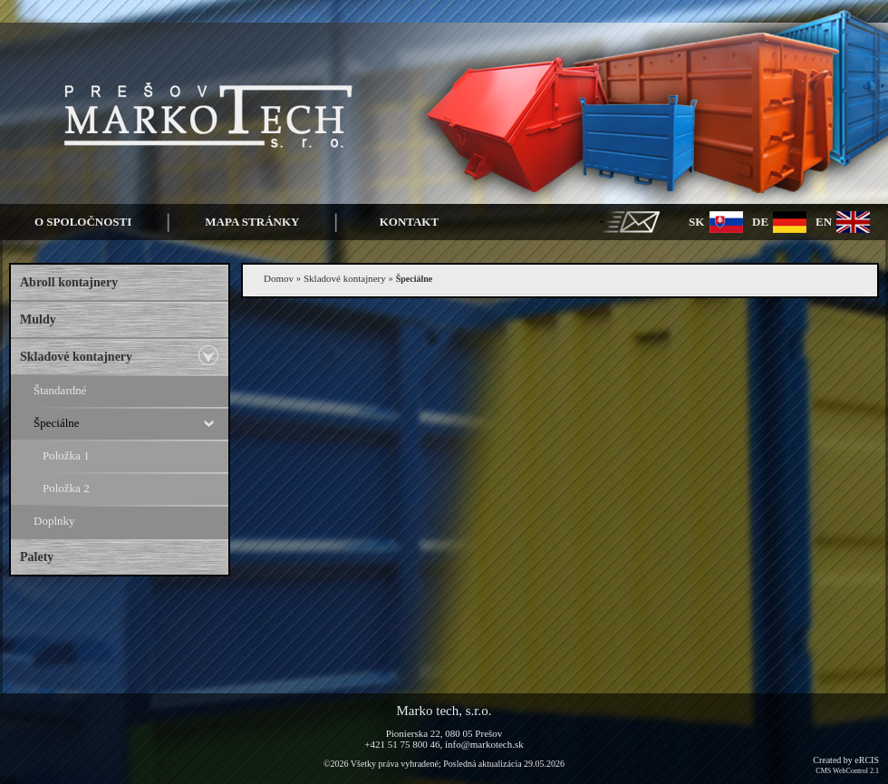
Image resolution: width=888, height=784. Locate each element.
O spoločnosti (82, 221)
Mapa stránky (252, 221)
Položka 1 (66, 455)
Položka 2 (66, 488)
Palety (36, 557)
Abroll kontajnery (69, 282)
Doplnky (54, 521)
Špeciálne (57, 423)
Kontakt (409, 221)
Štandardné (60, 390)
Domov (279, 278)
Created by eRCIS (846, 765)
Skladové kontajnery (76, 356)
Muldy (38, 319)
